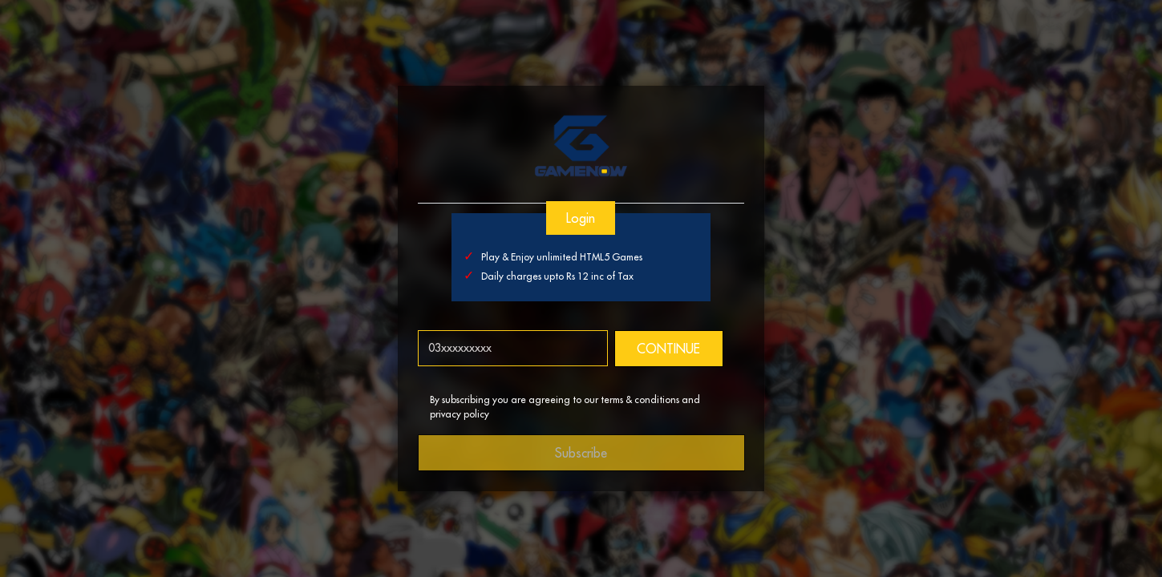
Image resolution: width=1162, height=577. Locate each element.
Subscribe (581, 453)
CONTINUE (669, 349)
